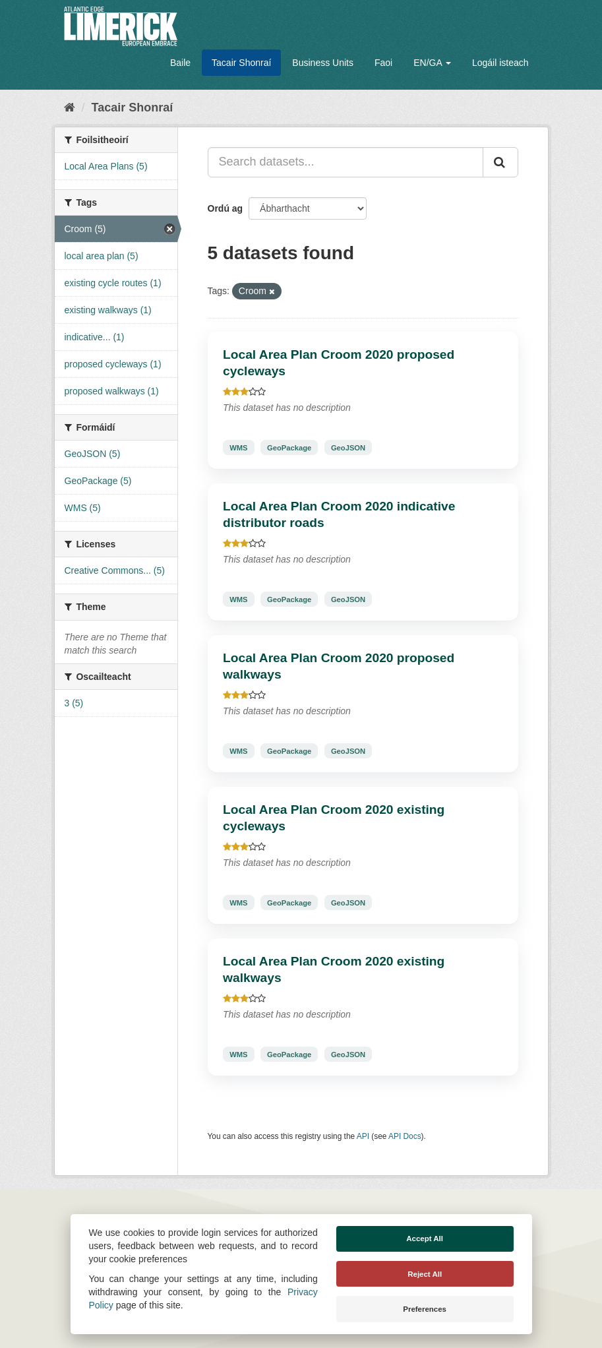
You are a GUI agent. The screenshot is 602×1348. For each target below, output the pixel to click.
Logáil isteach (500, 62)
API (363, 1136)
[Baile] (69, 107)
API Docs (404, 1136)
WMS (238, 447)
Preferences (424, 1309)
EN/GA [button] (432, 62)
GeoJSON (348, 447)
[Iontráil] (500, 162)
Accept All (424, 1238)
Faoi (383, 62)
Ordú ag (225, 208)
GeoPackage (289, 447)
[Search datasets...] (345, 162)
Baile (180, 62)
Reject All (424, 1274)
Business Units (322, 62)
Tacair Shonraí (241, 62)
